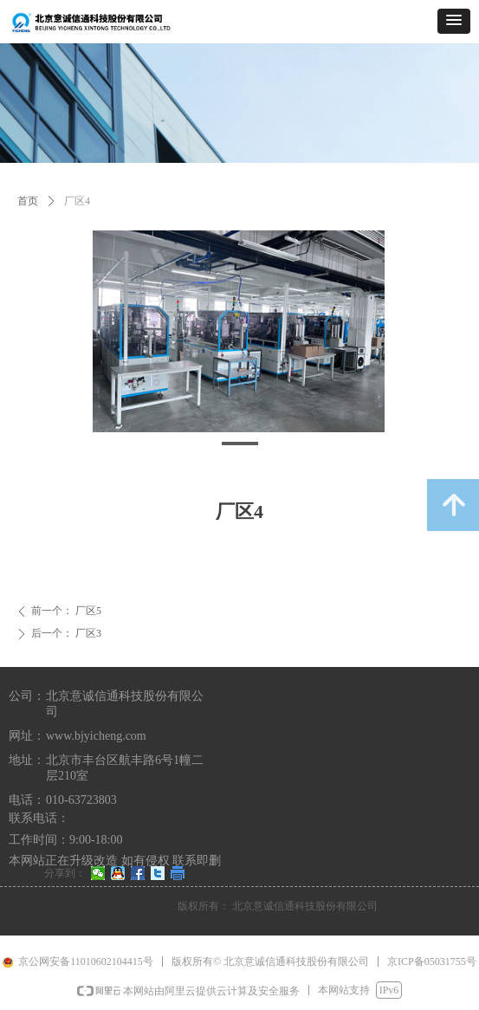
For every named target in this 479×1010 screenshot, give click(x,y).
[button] (453, 21)
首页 (27, 201)
